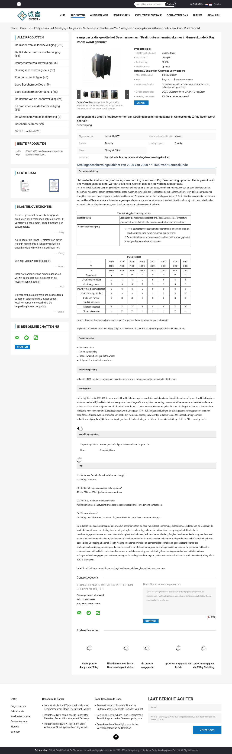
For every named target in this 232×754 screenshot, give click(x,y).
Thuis (14, 28)
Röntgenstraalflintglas (28, 77)
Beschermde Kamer (27, 124)
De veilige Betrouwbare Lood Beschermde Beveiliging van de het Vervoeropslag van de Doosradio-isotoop (120, 717)
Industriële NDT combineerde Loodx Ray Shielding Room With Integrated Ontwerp (66, 717)
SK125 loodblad (25, 131)
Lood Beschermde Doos (30, 84)
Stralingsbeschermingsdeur (32, 70)
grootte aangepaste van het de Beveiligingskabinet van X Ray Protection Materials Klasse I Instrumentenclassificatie (179, 665)
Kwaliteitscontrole (148, 15)
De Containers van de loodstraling (36, 117)
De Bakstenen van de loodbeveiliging (37, 52)
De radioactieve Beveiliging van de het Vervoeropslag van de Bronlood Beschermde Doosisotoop (117, 726)
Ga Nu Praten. (196, 4)
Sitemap (15, 731)
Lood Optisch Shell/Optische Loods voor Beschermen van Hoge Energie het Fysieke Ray (67, 707)
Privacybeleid (41, 750)
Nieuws (197, 15)
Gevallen (214, 15)
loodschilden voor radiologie (96, 568)
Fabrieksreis (122, 15)
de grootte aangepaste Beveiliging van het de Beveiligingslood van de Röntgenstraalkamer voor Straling (147, 665)
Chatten (141, 103)
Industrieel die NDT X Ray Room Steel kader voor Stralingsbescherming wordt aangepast (65, 726)
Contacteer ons (177, 15)
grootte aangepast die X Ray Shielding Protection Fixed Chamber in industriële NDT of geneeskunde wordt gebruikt (203, 665)
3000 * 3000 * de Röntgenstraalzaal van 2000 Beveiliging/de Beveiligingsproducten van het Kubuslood (45, 154)
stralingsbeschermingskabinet (125, 568)
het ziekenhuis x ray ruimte (152, 568)
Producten (78, 15)
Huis (62, 15)
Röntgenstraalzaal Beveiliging (50, 28)
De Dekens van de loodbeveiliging (36, 99)
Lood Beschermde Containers (33, 91)
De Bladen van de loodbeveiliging (35, 45)
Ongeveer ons (99, 15)
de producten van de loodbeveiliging (37, 106)
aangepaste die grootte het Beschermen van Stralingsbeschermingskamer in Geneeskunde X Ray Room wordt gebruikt (100, 105)
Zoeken (170, 4)
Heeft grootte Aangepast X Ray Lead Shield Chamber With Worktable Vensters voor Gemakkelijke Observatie (89, 665)
